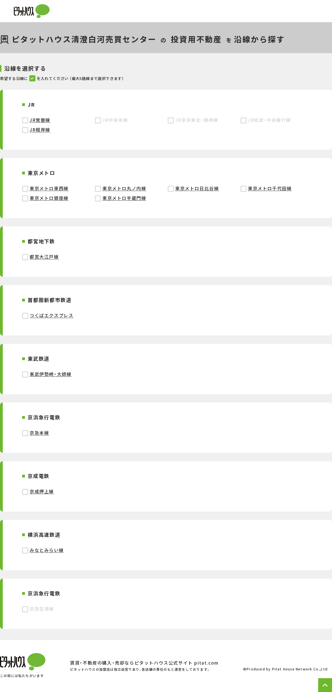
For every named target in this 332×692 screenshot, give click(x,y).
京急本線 (39, 432)
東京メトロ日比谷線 (197, 188)
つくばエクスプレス (51, 315)
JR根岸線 (40, 129)
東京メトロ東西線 (49, 188)
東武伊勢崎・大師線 (50, 374)
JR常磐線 (40, 120)
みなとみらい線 (47, 550)
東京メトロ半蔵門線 (124, 198)
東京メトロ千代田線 (270, 188)
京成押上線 (42, 491)
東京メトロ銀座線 (49, 198)
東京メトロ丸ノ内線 (124, 188)
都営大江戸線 (44, 256)
